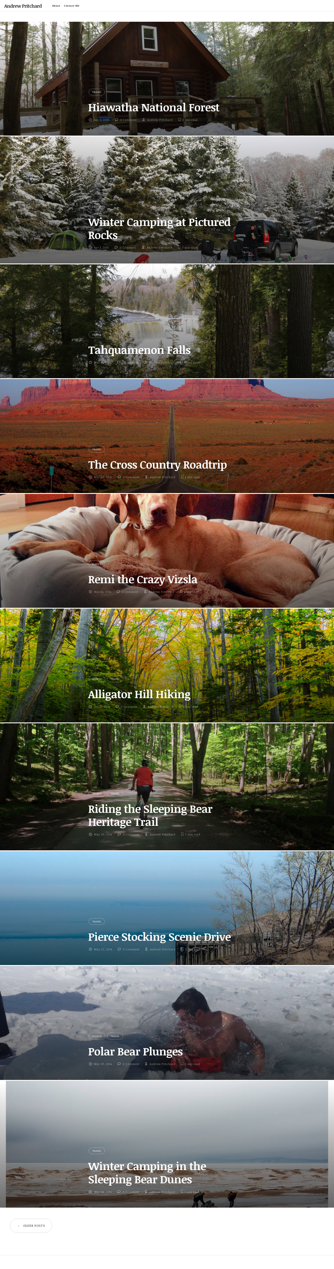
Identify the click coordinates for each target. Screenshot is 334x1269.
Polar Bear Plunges (135, 1051)
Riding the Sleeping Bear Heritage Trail (150, 815)
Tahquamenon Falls (139, 349)
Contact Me (71, 5)
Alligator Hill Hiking (139, 693)
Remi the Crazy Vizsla (142, 579)
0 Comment (128, 120)
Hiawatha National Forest (153, 107)
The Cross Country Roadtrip (157, 464)
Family (96, 564)
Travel (96, 92)
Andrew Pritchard (23, 6)
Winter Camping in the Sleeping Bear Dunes (147, 1172)
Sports (97, 678)
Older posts (31, 1226)
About (56, 5)
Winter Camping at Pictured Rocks (159, 228)
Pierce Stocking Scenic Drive (159, 936)
